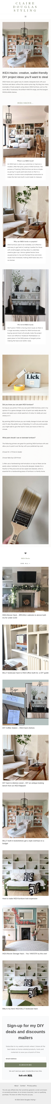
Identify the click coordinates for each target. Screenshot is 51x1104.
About (16, 1086)
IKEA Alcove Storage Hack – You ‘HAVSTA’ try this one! (24, 954)
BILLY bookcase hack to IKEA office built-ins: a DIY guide (25, 673)
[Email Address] (25, 1058)
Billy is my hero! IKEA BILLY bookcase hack (20, 1009)
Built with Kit (25, 1075)
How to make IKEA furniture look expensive (19, 899)
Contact (22, 1086)
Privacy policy (32, 1086)
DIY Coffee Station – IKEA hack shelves (18, 728)
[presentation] (25, 589)
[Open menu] (25, 16)
